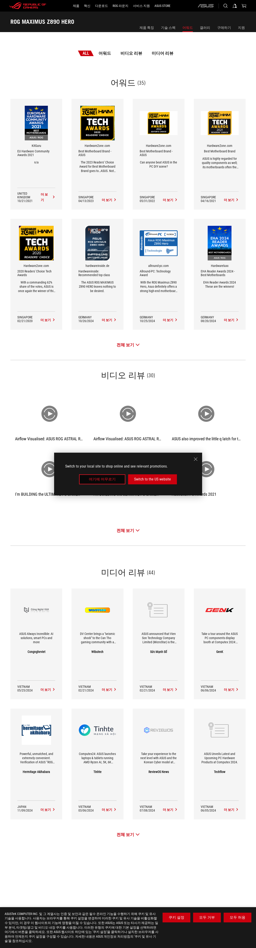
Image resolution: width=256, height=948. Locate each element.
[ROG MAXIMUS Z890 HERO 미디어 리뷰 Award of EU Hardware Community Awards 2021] (48, 197)
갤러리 (205, 28)
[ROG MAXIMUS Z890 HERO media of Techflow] (231, 809)
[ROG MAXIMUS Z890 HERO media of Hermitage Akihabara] (47, 809)
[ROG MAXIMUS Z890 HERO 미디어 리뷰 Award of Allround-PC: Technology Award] (170, 320)
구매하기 (224, 28)
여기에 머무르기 (102, 479)
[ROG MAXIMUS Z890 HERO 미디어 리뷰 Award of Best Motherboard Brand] (231, 200)
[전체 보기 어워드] (128, 344)
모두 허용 (237, 917)
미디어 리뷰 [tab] (162, 53)
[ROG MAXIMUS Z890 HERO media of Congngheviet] (47, 689)
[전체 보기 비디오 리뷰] (128, 530)
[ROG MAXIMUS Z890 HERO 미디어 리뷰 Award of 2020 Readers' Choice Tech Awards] (47, 320)
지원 (241, 28)
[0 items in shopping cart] (244, 6)
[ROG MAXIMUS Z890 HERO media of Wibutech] (109, 689)
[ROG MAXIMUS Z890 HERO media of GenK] (231, 689)
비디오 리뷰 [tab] (131, 53)
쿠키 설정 (176, 917)
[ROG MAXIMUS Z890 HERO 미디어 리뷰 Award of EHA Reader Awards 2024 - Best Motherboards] (231, 320)
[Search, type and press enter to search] (225, 6)
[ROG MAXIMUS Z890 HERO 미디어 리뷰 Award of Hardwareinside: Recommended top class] (109, 320)
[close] (195, 459)
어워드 (187, 28)
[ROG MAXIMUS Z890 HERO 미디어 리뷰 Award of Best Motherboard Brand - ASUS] (109, 200)
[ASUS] (205, 6)
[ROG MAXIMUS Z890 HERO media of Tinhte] (109, 809)
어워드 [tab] (105, 53)
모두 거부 (207, 917)
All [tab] (86, 53)
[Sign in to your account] (234, 6)
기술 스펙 (168, 28)
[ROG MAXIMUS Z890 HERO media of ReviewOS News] (170, 809)
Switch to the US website (152, 479)
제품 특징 (146, 28)
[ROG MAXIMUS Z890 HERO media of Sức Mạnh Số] (170, 689)
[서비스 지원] (141, 5)
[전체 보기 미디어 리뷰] (128, 834)
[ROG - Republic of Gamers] (27, 5)
